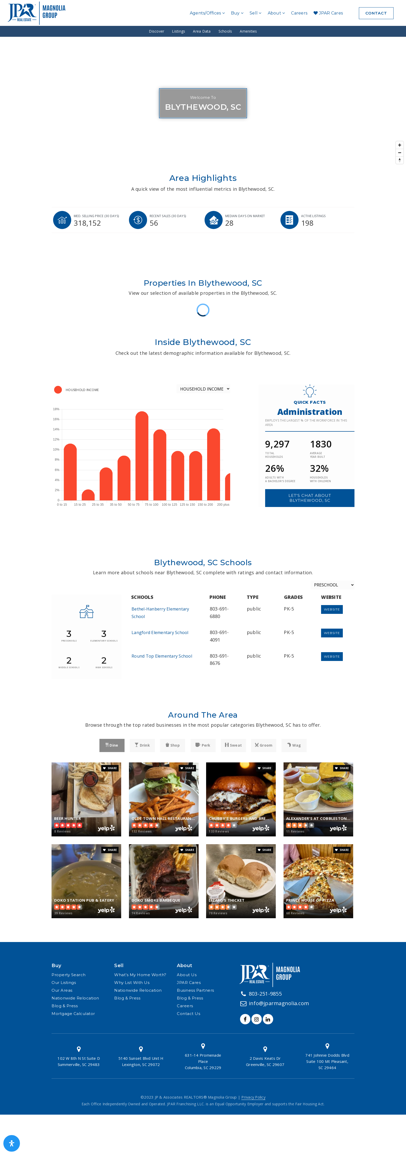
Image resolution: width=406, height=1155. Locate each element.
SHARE (110, 768)
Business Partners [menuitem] (195, 990)
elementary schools (104, 640)
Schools (225, 31)
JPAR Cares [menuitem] (328, 13)
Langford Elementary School (160, 632)
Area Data (202, 31)
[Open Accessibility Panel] (12, 1143)
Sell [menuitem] (256, 13)
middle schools (69, 667)
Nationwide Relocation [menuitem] (75, 998)
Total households (274, 455)
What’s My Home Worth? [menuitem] (140, 974)
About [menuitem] (276, 13)
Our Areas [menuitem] (62, 990)
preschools (69, 640)
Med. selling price (96, 216)
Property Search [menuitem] (69, 974)
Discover (156, 31)
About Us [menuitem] (187, 974)
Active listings (313, 216)
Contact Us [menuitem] (188, 1013)
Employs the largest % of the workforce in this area (306, 422)
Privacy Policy (253, 1097)
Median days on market (245, 216)
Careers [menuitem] (299, 13)
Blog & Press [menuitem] (65, 1005)
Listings (178, 31)
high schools (104, 667)
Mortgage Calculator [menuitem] (73, 1013)
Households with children (320, 479)
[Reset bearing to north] (399, 160)
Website (332, 609)
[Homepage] (38, 13)
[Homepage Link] (272, 974)
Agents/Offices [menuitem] (207, 13)
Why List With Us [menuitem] (131, 982)
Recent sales (168, 216)
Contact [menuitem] (376, 13)
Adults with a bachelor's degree (280, 479)
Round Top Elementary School (162, 656)
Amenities (248, 31)
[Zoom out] (399, 152)
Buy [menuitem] (237, 13)
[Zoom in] (399, 145)
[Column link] (79, 1056)
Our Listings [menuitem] (64, 982)
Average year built (317, 455)
